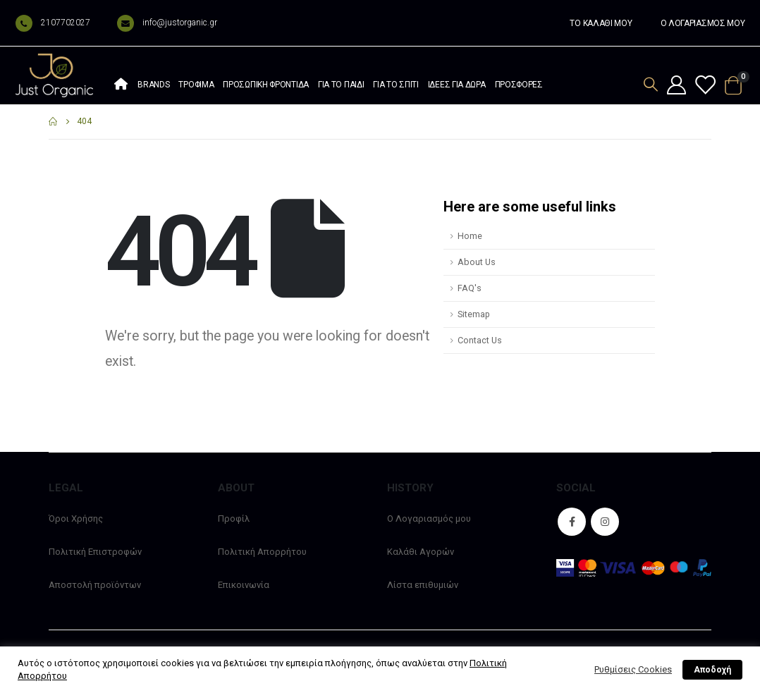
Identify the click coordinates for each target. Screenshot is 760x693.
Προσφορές (519, 85)
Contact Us (480, 340)
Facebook (572, 522)
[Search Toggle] (650, 84)
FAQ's (470, 288)
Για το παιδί (341, 85)
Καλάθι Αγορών (420, 551)
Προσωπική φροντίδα (266, 85)
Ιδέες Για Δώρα (457, 85)
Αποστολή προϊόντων (95, 584)
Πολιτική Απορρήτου (262, 551)
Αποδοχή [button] (712, 670)
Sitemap (474, 314)
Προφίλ (234, 518)
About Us (477, 262)
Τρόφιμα (196, 85)
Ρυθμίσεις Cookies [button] (633, 669)
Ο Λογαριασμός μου (429, 518)
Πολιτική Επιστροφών (95, 551)
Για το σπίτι (395, 85)
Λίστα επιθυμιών (422, 584)
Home (470, 236)
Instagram (605, 522)
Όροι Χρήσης (76, 518)
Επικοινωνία (243, 584)
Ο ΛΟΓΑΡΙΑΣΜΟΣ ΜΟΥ (703, 23)
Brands (153, 85)
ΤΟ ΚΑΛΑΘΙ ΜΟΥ (601, 23)
